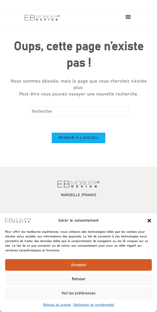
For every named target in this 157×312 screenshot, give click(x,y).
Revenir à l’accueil (78, 138)
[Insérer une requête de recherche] (78, 112)
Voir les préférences (78, 293)
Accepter (78, 265)
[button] (149, 220)
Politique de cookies (57, 304)
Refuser (78, 279)
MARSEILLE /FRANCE (78, 195)
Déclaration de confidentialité (93, 304)
